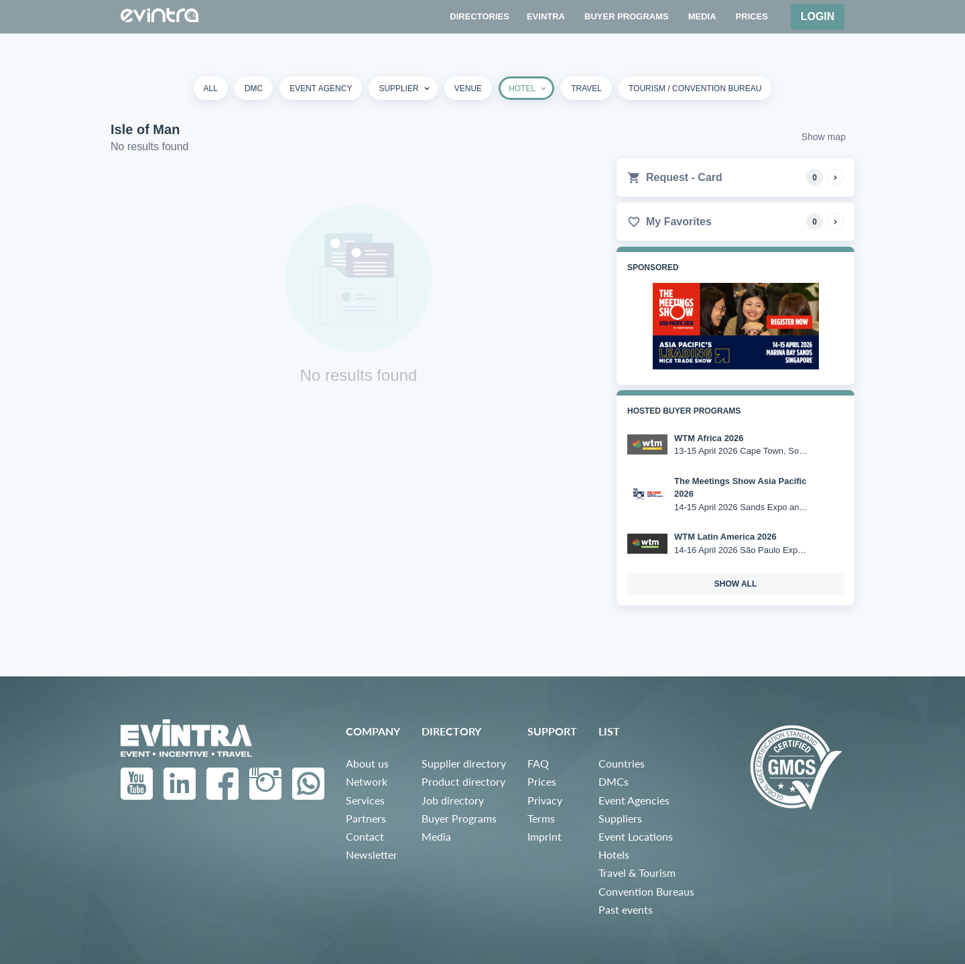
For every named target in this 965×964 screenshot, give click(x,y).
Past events (625, 909)
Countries (621, 763)
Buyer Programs (459, 818)
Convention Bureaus (646, 891)
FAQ (538, 763)
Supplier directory (464, 763)
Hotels (613, 854)
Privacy (544, 800)
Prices (541, 781)
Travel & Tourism (637, 872)
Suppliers (620, 818)
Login (818, 16)
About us (367, 763)
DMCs (613, 781)
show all (735, 584)
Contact (365, 836)
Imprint (544, 836)
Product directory (463, 781)
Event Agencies (633, 800)
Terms (541, 818)
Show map (823, 136)
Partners (366, 818)
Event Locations (635, 836)
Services (365, 800)
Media (436, 836)
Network (366, 781)
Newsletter (371, 854)
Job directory (453, 800)
